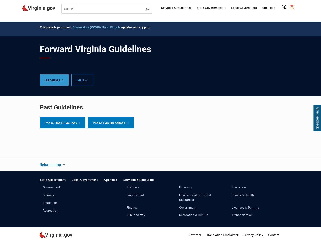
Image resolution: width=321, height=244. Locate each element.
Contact (273, 235)
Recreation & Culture (193, 215)
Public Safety (135, 215)
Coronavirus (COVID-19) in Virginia (96, 27)
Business (49, 195)
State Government (53, 180)
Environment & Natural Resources (195, 197)
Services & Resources (176, 8)
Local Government (244, 8)
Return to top (50, 164)
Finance (132, 207)
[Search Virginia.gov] (147, 9)
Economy (185, 187)
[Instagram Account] (292, 7)
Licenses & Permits (245, 207)
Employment (135, 195)
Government (51, 187)
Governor (194, 235)
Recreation (50, 210)
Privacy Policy (253, 235)
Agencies (268, 8)
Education (50, 203)
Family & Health (243, 195)
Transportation (242, 215)
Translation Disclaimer (222, 235)
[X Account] (284, 7)
